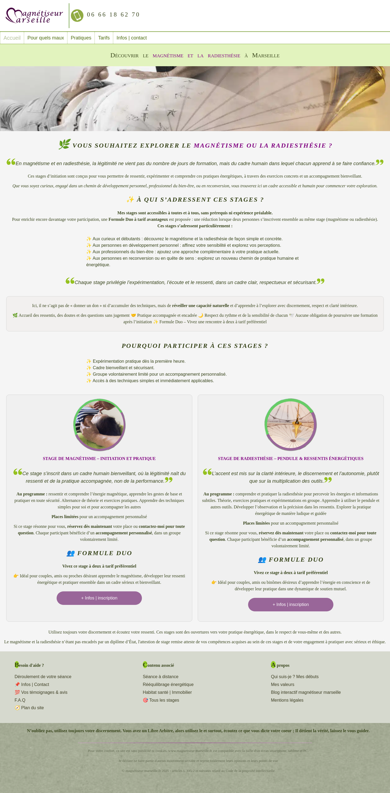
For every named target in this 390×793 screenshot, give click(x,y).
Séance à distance (160, 676)
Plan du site (32, 707)
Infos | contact (130, 38)
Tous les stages (164, 700)
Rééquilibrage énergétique (168, 684)
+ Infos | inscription (99, 598)
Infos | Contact (35, 684)
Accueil (11, 38)
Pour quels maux (44, 38)
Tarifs (102, 38)
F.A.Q (20, 700)
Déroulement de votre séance (43, 676)
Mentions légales (287, 700)
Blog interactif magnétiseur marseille (306, 692)
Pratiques (79, 38)
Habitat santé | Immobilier (167, 692)
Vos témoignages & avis (44, 692)
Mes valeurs (282, 684)
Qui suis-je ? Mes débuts (294, 676)
